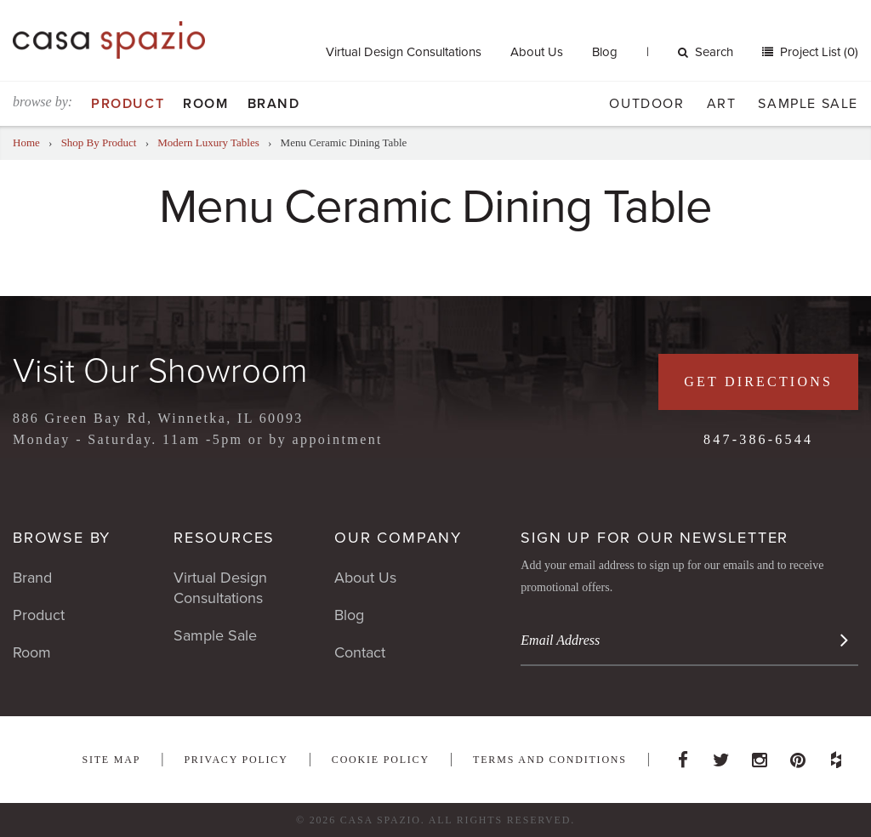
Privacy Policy (235, 760)
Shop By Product (99, 142)
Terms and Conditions (550, 760)
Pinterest (798, 755)
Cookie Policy (381, 760)
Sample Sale (808, 103)
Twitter (721, 755)
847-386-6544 (758, 439)
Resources (224, 537)
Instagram (759, 755)
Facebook (683, 755)
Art (722, 103)
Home (26, 142)
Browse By (62, 537)
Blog (605, 52)
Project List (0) (817, 52)
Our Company (398, 537)
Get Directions (758, 381)
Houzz (836, 755)
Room (205, 103)
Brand (274, 103)
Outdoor (646, 103)
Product (127, 103)
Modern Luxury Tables (208, 142)
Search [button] (705, 52)
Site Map (111, 760)
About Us (536, 52)
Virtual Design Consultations (403, 52)
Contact (359, 652)
